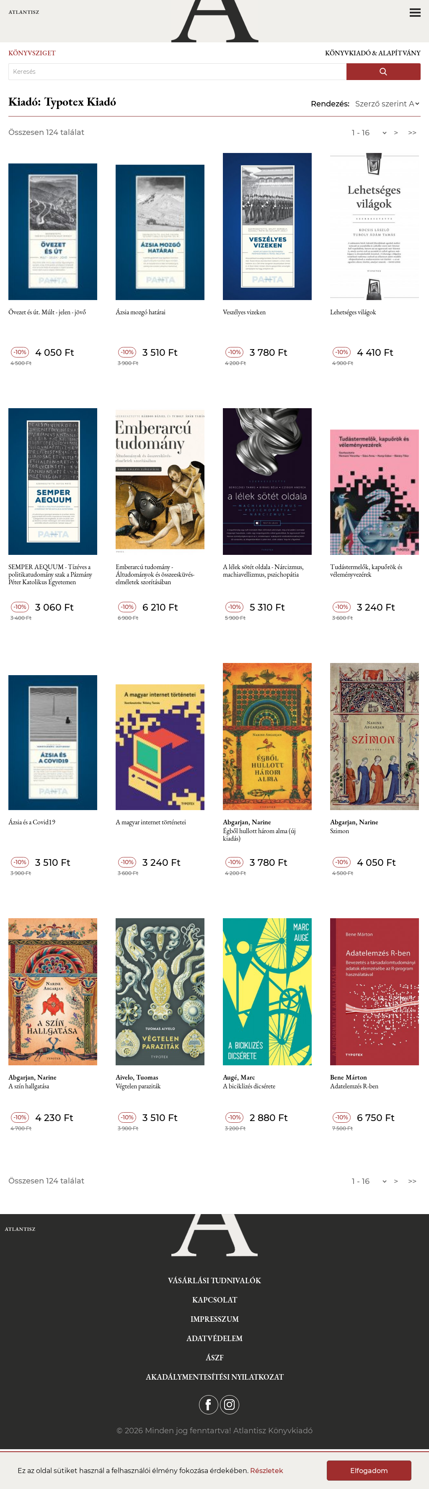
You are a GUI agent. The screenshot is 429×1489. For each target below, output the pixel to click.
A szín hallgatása (28, 1086)
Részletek (266, 1471)
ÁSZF (215, 1357)
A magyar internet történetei (151, 822)
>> (412, 132)
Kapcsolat (214, 1300)
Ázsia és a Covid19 (31, 822)
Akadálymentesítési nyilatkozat (215, 1377)
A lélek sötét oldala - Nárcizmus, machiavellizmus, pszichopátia (263, 571)
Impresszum (215, 1319)
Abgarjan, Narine (247, 822)
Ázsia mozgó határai (140, 312)
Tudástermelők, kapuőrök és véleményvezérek (366, 571)
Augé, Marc (239, 1077)
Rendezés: (330, 104)
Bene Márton (348, 1077)
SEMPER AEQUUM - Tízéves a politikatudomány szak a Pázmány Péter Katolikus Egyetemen (50, 574)
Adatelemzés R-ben (354, 1086)
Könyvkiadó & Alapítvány (373, 53)
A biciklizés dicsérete (249, 1086)
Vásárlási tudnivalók (214, 1280)
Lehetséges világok (353, 312)
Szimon (339, 831)
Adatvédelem (214, 1338)
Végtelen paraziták (138, 1086)
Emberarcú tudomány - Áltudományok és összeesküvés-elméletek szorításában (155, 574)
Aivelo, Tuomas (137, 1077)
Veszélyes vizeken (244, 312)
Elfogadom (369, 1471)
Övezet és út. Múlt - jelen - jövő (47, 312)
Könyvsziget (32, 53)
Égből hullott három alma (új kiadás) (259, 835)
